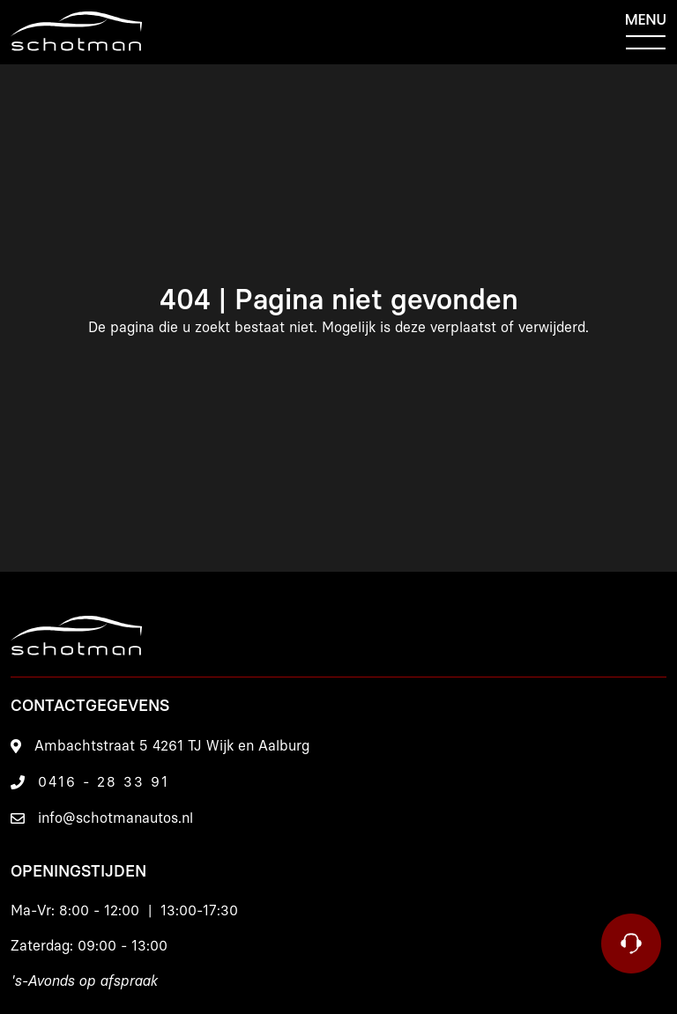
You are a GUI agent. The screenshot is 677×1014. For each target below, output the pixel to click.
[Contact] (631, 943)
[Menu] (646, 32)
